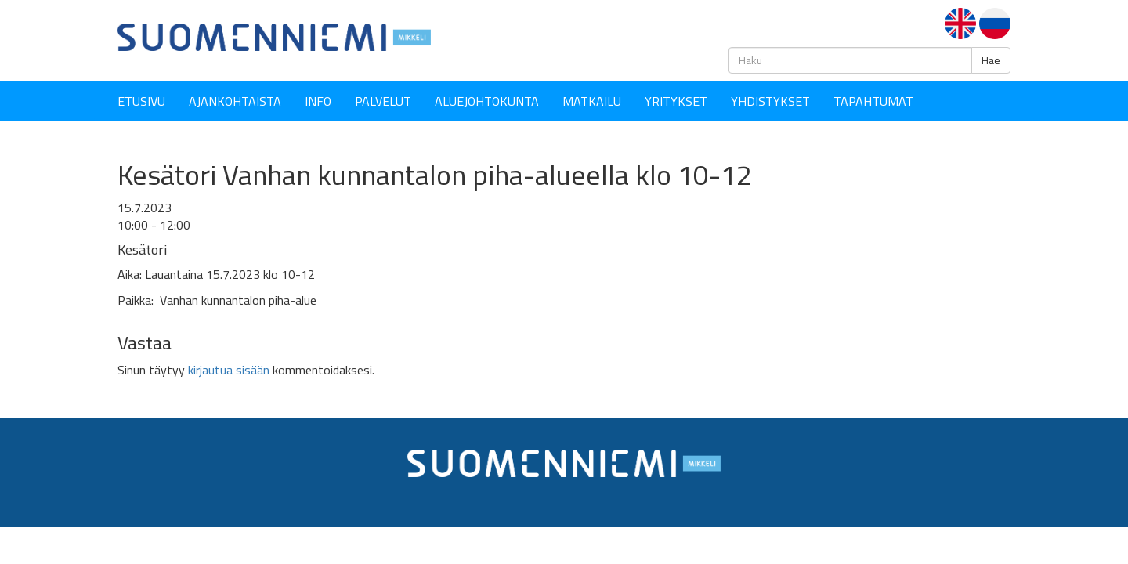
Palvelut (383, 101)
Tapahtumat (873, 101)
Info (318, 101)
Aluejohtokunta (487, 101)
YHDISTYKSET (770, 101)
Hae (991, 60)
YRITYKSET (676, 101)
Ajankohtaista (235, 101)
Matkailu (591, 101)
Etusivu (141, 101)
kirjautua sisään (228, 369)
